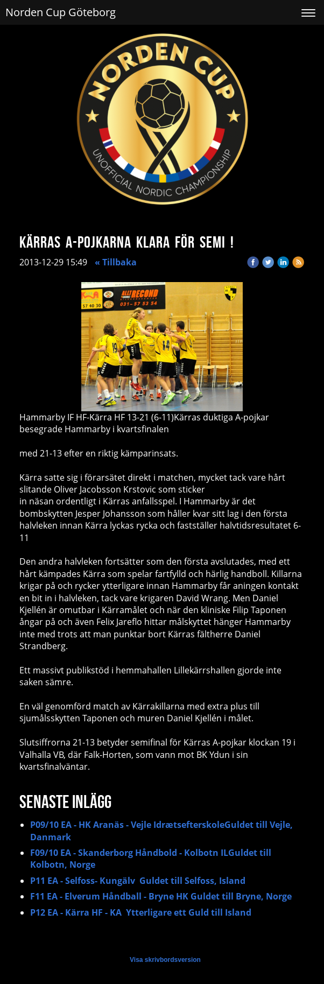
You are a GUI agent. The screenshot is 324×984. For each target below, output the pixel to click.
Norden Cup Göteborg (60, 12)
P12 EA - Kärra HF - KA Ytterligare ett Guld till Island (140, 912)
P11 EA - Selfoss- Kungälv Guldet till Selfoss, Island (137, 881)
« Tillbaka (116, 262)
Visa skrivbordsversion (165, 960)
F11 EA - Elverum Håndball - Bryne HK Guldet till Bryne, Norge (161, 896)
